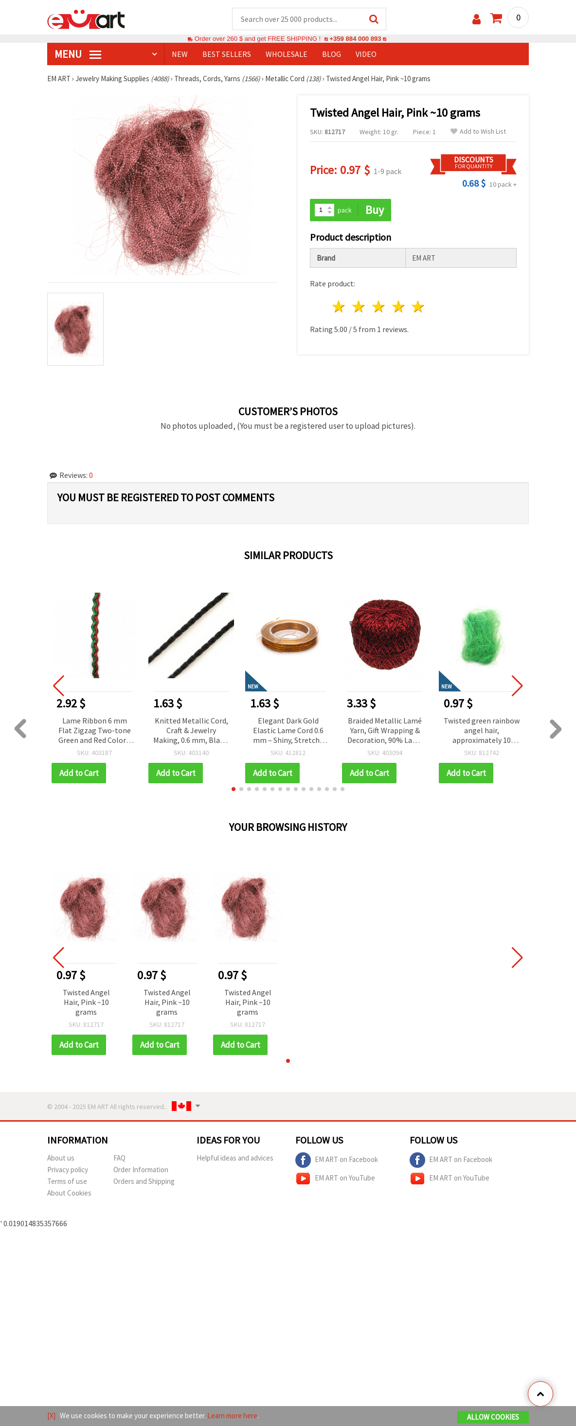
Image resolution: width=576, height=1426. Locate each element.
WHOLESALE (286, 54)
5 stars (419, 307)
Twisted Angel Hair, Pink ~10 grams (86, 1002)
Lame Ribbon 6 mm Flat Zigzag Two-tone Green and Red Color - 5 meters (94, 731)
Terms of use (67, 1181)
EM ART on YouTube (335, 1178)
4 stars (399, 307)
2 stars (359, 307)
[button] (233, 789)
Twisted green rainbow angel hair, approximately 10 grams (482, 731)
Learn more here (232, 1415)
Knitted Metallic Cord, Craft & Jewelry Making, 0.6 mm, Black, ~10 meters (191, 731)
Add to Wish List (478, 131)
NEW (180, 54)
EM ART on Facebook (336, 1160)
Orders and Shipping (144, 1181)
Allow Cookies (493, 1417)
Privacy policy (67, 1169)
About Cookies (69, 1192)
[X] (51, 1415)
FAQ (119, 1157)
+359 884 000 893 (355, 38)
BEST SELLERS (226, 54)
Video (366, 54)
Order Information (140, 1169)
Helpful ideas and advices (235, 1157)
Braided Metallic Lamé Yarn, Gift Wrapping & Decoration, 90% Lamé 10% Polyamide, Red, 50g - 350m (385, 731)
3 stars (379, 307)
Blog (331, 54)
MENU (77, 54)
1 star (339, 307)
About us (60, 1157)
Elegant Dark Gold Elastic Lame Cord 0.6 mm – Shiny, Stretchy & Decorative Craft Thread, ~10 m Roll (288, 731)
